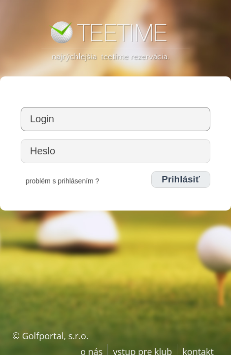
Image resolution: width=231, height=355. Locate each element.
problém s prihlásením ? (62, 181)
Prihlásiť (181, 179)
